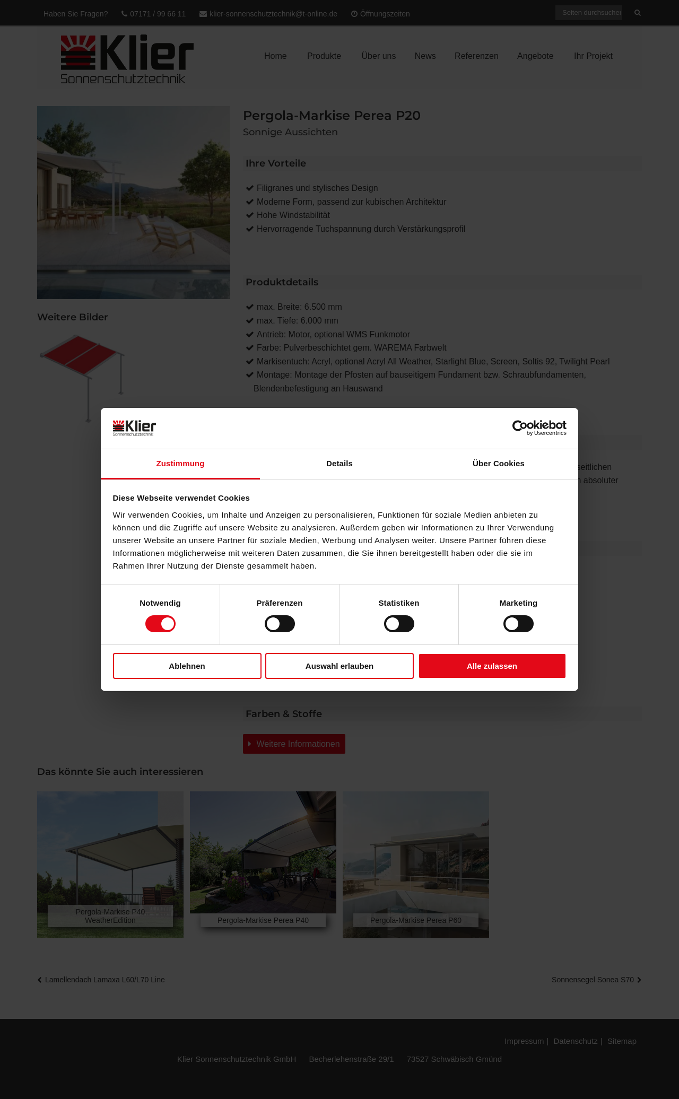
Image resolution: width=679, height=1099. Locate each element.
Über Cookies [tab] (499, 463)
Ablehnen (187, 665)
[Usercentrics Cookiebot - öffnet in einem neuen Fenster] (520, 428)
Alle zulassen (492, 665)
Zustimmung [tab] (180, 463)
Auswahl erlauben (339, 665)
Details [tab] (339, 463)
